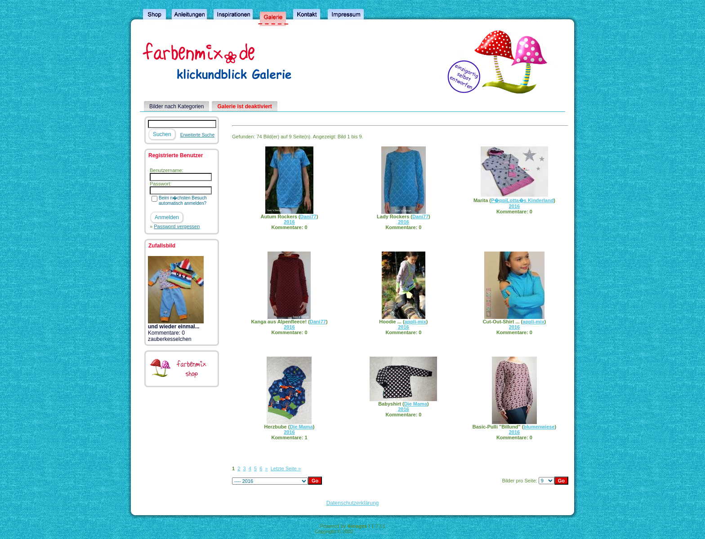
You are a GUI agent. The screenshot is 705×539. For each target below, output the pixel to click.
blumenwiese (538, 426)
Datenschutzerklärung (352, 503)
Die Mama (301, 426)
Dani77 (308, 216)
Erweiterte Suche (197, 135)
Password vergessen (177, 226)
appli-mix (415, 321)
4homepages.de (372, 531)
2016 (289, 222)
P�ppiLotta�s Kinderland (522, 200)
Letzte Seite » (286, 468)
